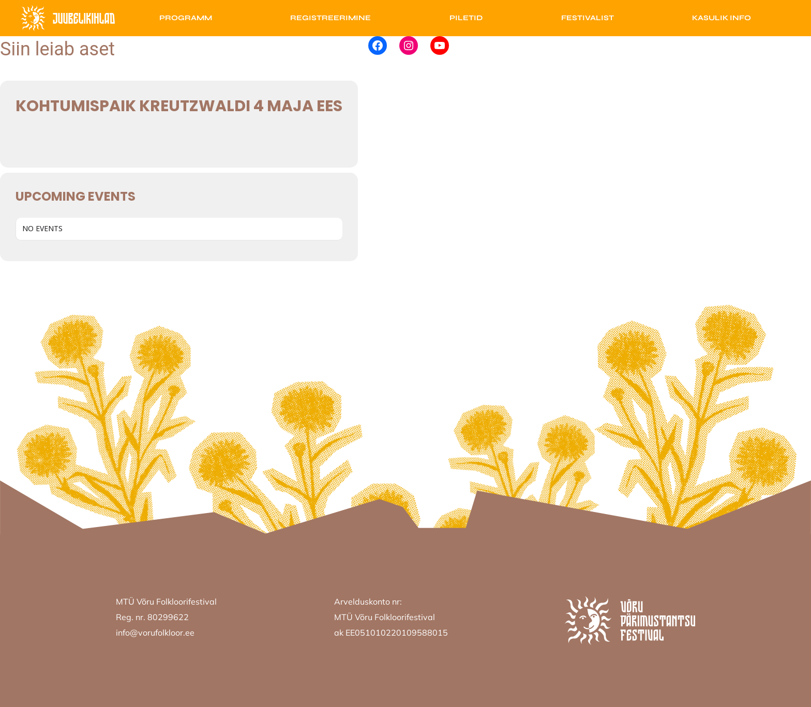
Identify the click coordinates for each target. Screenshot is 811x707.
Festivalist (587, 17)
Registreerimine (330, 17)
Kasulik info (721, 17)
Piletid (466, 17)
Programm (185, 17)
